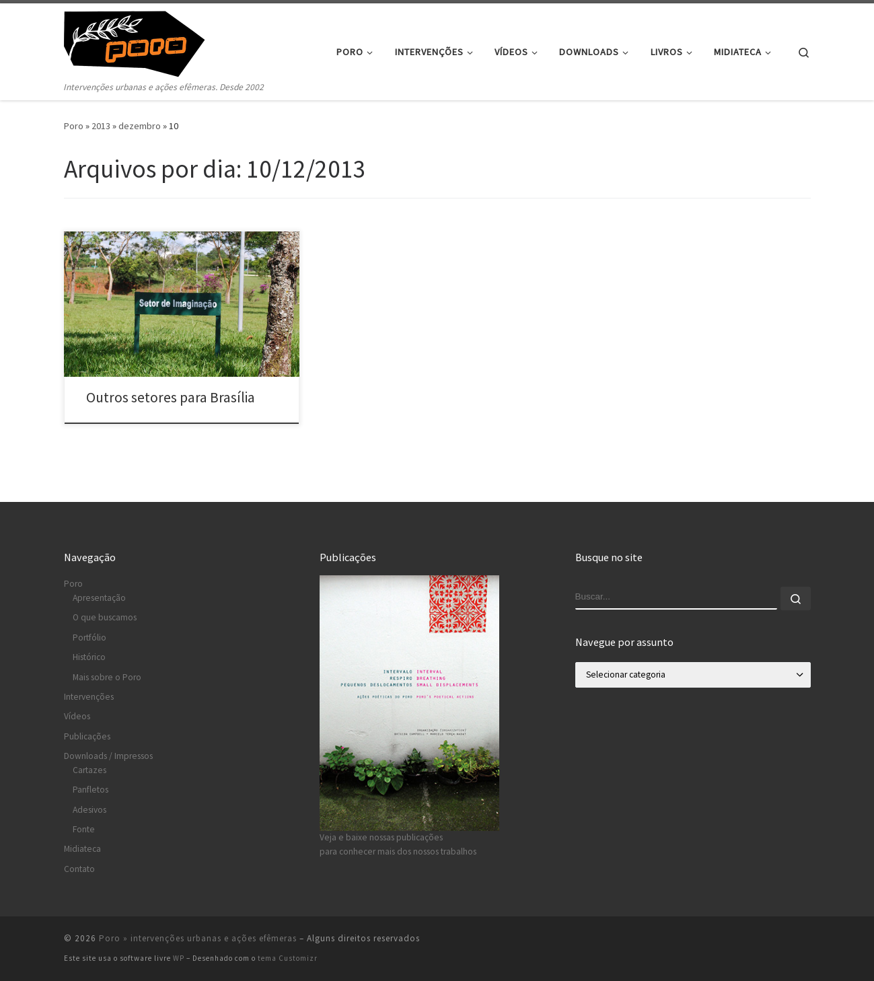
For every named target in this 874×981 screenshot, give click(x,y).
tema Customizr (288, 958)
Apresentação (99, 598)
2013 (101, 126)
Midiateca (82, 849)
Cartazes (89, 770)
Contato (79, 869)
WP (178, 958)
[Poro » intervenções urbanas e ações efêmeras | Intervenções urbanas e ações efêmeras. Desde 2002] (148, 41)
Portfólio (89, 637)
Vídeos (77, 716)
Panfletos (90, 789)
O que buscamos (105, 617)
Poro (73, 126)
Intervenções (89, 696)
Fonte (84, 829)
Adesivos (89, 809)
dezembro (139, 126)
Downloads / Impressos (108, 756)
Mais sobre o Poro (107, 677)
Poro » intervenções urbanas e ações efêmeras (198, 938)
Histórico (89, 657)
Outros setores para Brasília (170, 397)
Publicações (87, 736)
